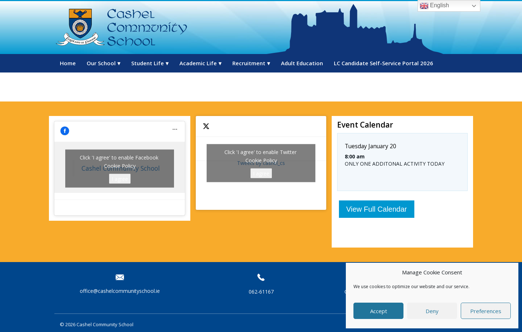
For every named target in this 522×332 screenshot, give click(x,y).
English (434, 5)
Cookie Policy (120, 165)
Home (68, 63)
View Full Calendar (376, 209)
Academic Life (198, 63)
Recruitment (248, 63)
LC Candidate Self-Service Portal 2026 (383, 63)
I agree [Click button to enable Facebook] (120, 178)
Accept (378, 311)
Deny (432, 311)
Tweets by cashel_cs (261, 163)
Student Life (147, 63)
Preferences (485, 311)
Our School (101, 63)
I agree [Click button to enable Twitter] (261, 173)
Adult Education (302, 63)
